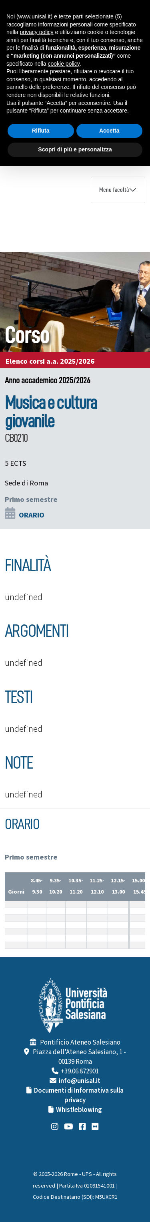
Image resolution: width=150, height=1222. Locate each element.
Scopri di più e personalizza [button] (75, 149)
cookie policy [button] (64, 63)
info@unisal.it (79, 1081)
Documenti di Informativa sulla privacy (79, 1095)
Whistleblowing (79, 1110)
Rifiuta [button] (41, 130)
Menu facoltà (114, 190)
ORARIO (31, 515)
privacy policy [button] (36, 32)
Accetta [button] (109, 130)
